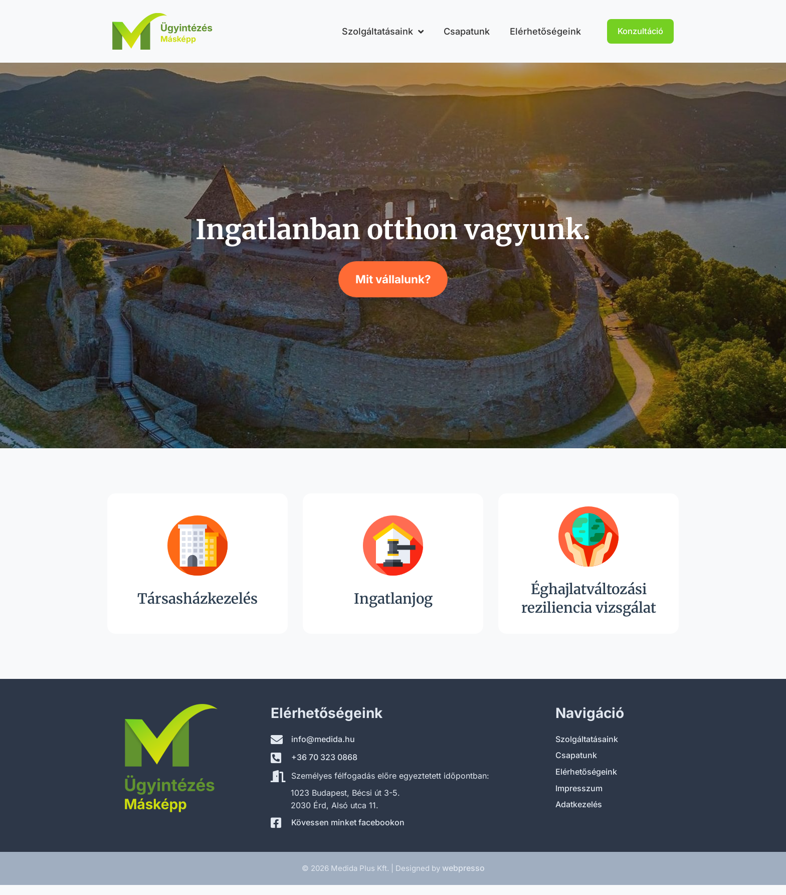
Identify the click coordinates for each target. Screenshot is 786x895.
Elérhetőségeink (545, 31)
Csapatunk (467, 31)
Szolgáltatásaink (383, 31)
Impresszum (579, 788)
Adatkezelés (578, 804)
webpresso (463, 868)
